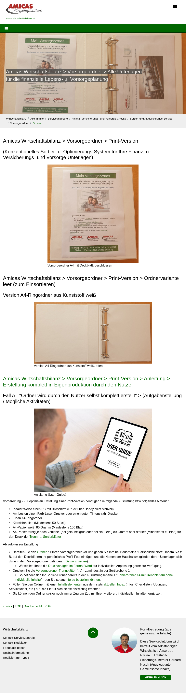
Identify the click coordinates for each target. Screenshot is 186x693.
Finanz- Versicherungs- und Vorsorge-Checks (99, 118)
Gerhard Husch (155, 677)
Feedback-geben (14, 647)
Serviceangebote (58, 118)
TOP (18, 606)
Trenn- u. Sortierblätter (45, 536)
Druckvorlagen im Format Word (70, 566)
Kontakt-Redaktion (15, 642)
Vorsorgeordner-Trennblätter (55, 570)
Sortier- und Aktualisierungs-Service (151, 118)
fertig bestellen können (84, 579)
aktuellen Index (114, 584)
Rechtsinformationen (16, 652)
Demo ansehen (76, 561)
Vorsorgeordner (19, 123)
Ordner (37, 123)
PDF (48, 606)
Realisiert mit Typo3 (16, 657)
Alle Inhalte (37, 118)
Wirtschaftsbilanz (16, 118)
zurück (7, 606)
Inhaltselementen (70, 584)
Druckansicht (33, 606)
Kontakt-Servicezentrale (19, 637)
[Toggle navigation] (175, 6)
